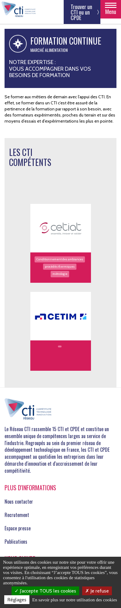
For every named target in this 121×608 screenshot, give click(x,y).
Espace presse (18, 528)
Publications (16, 541)
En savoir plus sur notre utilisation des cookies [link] (74, 599)
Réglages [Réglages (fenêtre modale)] (16, 600)
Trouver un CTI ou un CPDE (81, 12)
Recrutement (17, 514)
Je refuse (97, 591)
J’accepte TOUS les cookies (45, 591)
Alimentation (56, 50)
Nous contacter (19, 501)
